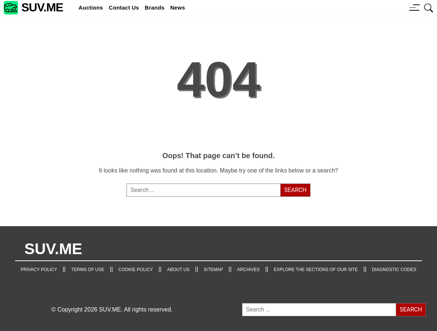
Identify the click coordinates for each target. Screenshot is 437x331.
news (177, 7)
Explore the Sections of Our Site (316, 269)
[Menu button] (414, 7)
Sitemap (213, 269)
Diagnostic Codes (394, 269)
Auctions (91, 7)
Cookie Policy (135, 269)
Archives (248, 269)
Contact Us (124, 7)
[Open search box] (428, 7)
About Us (178, 269)
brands (154, 7)
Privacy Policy (39, 269)
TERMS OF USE (87, 269)
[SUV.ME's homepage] (33, 7)
